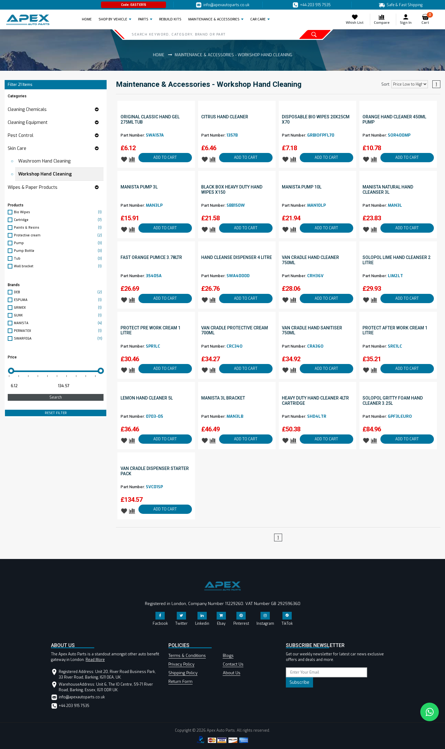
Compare (382, 19)
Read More (95, 659)
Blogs (228, 655)
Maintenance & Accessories (213, 19)
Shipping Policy (182, 672)
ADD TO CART (165, 157)
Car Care (258, 19)
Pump (59, 243)
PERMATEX (59, 330)
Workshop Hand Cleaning (45, 174)
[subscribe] (326, 672)
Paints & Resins (59, 227)
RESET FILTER (56, 413)
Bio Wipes (59, 212)
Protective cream (59, 235)
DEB (59, 292)
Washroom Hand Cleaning (44, 161)
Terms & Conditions (187, 655)
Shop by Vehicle (113, 19)
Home (88, 19)
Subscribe (299, 682)
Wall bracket (59, 266)
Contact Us (233, 664)
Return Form (180, 681)
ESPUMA (59, 300)
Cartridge (59, 220)
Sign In (406, 19)
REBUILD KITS (170, 19)
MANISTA (59, 323)
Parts (143, 19)
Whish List (355, 19)
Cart (427, 19)
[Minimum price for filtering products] (31, 386)
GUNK (59, 315)
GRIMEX (59, 307)
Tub (59, 258)
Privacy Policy (181, 664)
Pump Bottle (59, 250)
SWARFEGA (59, 338)
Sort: (385, 84)
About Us (231, 672)
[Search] (195, 34)
